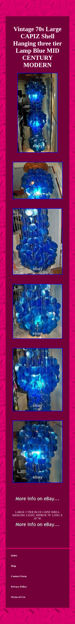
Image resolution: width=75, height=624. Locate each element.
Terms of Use (18, 596)
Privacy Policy (19, 586)
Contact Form (18, 576)
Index (14, 555)
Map (13, 565)
